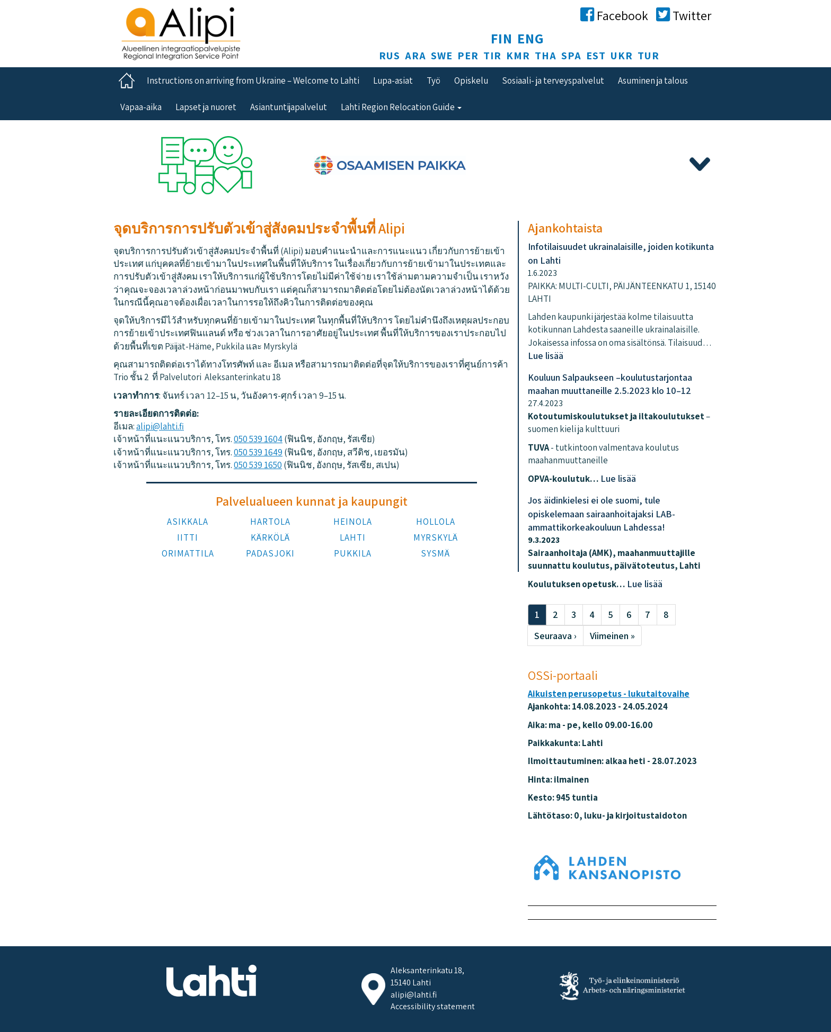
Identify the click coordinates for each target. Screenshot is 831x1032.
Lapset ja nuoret (205, 107)
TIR (492, 55)
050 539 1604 (258, 439)
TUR (648, 55)
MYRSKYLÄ (435, 537)
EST (596, 55)
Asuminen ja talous (653, 80)
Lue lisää (545, 355)
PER (468, 55)
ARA (415, 55)
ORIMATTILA (188, 553)
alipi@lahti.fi (160, 426)
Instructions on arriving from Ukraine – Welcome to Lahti (253, 80)
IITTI (187, 537)
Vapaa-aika (141, 107)
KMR (518, 55)
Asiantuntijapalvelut (288, 107)
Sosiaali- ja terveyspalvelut (553, 80)
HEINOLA (352, 521)
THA (545, 55)
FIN (501, 38)
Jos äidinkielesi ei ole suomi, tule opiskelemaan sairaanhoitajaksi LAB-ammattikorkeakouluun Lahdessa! (601, 513)
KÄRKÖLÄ (270, 537)
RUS (389, 55)
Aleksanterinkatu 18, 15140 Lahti (427, 976)
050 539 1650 (258, 465)
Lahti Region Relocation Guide (401, 107)
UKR (622, 55)
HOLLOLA (435, 521)
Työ (433, 80)
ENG (530, 38)
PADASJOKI (270, 553)
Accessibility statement (433, 1006)
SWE (442, 55)
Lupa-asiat (393, 80)
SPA (571, 55)
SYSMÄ (435, 553)
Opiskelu (471, 80)
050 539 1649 (258, 452)
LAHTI (353, 537)
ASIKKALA (187, 521)
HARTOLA (270, 521)
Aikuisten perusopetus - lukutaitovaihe (608, 693)
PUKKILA (353, 553)
